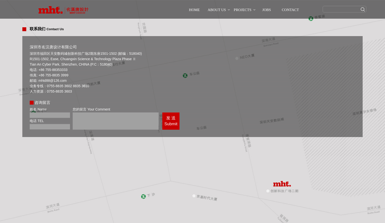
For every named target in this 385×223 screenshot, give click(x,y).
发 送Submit (171, 121)
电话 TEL (37, 121)
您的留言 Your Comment (91, 109)
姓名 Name (38, 109)
